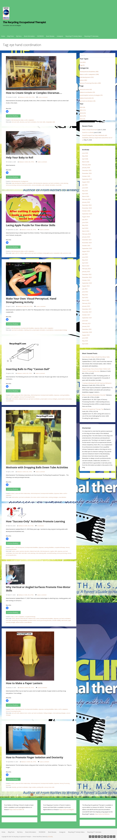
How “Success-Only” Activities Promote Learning (35, 521)
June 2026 (85, 153)
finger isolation (32, 787)
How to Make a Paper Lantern (24, 683)
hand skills (24, 553)
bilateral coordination (27, 183)
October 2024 (86, 211)
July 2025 (84, 185)
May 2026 (85, 156)
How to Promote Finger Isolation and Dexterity (34, 757)
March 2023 (85, 266)
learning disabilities (23, 620)
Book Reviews (50, 36)
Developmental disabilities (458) (89, 71)
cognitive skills (53, 551)
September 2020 (87, 332)
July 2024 (84, 219)
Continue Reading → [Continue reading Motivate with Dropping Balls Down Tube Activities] (13, 489)
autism (13, 551)
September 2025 (87, 179)
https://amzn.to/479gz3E (66, 809)
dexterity (14, 787)
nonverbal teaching (51, 553)
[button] (7, 111)
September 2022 (87, 283)
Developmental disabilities (27, 328)
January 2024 (86, 237)
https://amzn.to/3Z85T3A (16, 809)
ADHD (13, 618)
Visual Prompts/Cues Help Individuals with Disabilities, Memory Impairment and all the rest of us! (97, 138)
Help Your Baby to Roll (19, 157)
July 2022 (84, 289)
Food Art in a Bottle (88, 132)
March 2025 (85, 196)
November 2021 (87, 312)
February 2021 (86, 323)
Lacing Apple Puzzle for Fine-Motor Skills (30, 225)
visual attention (50, 330)
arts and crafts (15, 122)
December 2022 (86, 274)
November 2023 (87, 243)
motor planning (64, 183)
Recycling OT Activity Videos (74, 36)
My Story (19, 36)
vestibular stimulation (50, 185)
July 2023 (84, 254)
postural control (32, 620)
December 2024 (86, 205)
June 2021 (85, 321)
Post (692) (83, 62)
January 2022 (86, 306)
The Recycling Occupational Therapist (24, 22)
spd (43, 185)
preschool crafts (67, 253)
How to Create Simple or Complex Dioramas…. (34, 92)
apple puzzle (27, 253)
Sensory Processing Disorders (27, 397)
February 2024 (86, 234)
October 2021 (86, 315)
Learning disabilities (64, 395)
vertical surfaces (20, 622)
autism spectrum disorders (22, 551)
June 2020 (85, 338)
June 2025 (85, 188)
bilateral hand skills (34, 551)
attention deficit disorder (22, 618)
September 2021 (87, 318)
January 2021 (86, 326)
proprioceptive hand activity (65, 399)
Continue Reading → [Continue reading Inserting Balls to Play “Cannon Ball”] (13, 391)
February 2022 (86, 303)
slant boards (64, 620)
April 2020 (85, 344)
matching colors (28, 330)
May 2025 (85, 191)
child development (15, 120)
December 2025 (86, 170)
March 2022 (85, 300)
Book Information (29, 36)
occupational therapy (60, 547)
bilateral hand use (23, 399)
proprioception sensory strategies (48, 399)
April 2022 (85, 297)
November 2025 (87, 173)
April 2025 (85, 193)
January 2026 (86, 167)
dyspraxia (45, 183)
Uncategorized (24, 181)
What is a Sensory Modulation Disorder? (94, 395)
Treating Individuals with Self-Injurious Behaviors (96, 383)
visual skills (58, 185)
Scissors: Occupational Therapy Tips (93, 409)
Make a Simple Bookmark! (90, 130)
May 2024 (85, 225)
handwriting (15, 620)
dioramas (22, 122)
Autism (13, 395)
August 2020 (86, 335)
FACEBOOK (40, 36)
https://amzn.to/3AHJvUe (102, 814)
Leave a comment (43, 97)
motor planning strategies (59, 713)
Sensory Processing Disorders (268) (90, 83)
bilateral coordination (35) (87, 92)
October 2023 (86, 245)
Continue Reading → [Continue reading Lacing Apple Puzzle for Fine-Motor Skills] (13, 247)
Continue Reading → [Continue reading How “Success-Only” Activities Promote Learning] (13, 543)
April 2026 (85, 159)
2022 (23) (82, 119)
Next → (44, 794)
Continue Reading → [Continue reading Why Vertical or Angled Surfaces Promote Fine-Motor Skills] (13, 612)
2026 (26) (82, 107)
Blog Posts (10, 36)
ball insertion (15, 399)
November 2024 (87, 208)
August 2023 (86, 251)
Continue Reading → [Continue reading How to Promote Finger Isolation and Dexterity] (13, 779)
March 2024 (85, 231)
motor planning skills (41, 553)
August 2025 (86, 182)
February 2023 (86, 268)
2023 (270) (83, 116)
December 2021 (86, 309)
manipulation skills (50, 122)
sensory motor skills (49, 787)
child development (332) (87, 77)
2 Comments (40, 525)
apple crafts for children (18, 253)
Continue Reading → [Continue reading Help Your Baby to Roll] (13, 177)
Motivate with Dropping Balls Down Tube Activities (37, 467)
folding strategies (47, 713)
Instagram (60, 36)
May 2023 (85, 260)
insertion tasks (44, 497)
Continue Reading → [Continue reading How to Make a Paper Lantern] (13, 705)
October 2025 (86, 176)
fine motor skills (41, 122)
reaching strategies (53, 497)
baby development (16, 183)
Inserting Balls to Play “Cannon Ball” (28, 369)
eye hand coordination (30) (87, 101)
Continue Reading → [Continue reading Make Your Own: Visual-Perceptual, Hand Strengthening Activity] (13, 324)
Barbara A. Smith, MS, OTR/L (27, 97)
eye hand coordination (30, 122)
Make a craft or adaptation (27, 120)
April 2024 (85, 228)
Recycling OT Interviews (91, 36)
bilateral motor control (34, 618)
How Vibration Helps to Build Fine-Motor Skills (96, 357)
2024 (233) (83, 113)
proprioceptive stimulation (38, 330)
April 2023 (85, 263)
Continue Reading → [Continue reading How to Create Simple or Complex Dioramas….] (13, 116)
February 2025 (86, 199)
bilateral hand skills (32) (87, 98)
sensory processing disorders (23, 185)
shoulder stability (56, 620)
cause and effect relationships (22, 395)
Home (3, 36)
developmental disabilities (46, 618)
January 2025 (86, 202)
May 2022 (85, 295)
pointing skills (40, 787)
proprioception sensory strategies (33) (91, 95)
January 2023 (86, 271)
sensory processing (11, 185)
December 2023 (86, 240)
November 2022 (87, 277)
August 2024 (86, 217)
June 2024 (85, 222)
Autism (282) (83, 80)
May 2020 (85, 341)
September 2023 (87, 248)
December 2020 (86, 329)
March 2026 (85, 162)
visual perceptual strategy (60, 330)
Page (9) (82, 65)
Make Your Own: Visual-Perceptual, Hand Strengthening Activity (31, 300)
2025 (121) (83, 110)
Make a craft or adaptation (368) (89, 74)
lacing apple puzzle (48, 253)
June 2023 (85, 257)
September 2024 (87, 214)
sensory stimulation (37, 185)
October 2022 (86, 280)
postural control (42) (86, 89)
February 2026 (86, 165)
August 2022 (86, 286)
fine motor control (35, 497)
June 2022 (85, 292)
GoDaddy (50, 836)
